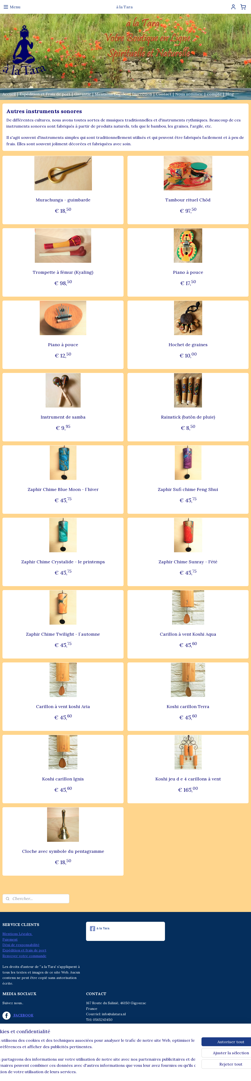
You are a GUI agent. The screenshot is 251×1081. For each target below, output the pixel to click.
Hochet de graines (188, 344)
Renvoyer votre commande (24, 956)
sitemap (106, 1072)
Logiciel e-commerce (132, 1072)
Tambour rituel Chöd (188, 200)
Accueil (9, 94)
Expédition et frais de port (24, 950)
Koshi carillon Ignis (63, 779)
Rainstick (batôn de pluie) (188, 417)
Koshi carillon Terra (188, 706)
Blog (230, 94)
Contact (163, 94)
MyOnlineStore (172, 1072)
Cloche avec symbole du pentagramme (63, 851)
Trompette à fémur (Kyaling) (63, 272)
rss (114, 1072)
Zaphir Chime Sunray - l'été (188, 562)
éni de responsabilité (22, 945)
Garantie (82, 94)
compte (214, 94)
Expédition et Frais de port (45, 94)
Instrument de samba (63, 417)
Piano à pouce (188, 272)
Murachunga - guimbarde (63, 200)
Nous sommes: (189, 94)
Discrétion (142, 94)
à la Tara (99, 929)
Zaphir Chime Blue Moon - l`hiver (63, 489)
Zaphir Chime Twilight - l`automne (63, 634)
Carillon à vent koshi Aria (63, 706)
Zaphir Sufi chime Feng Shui (188, 489)
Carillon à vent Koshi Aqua (188, 634)
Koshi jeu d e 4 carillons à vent (188, 779)
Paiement (10, 939)
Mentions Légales (111, 94)
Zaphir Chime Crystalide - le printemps (63, 562)
